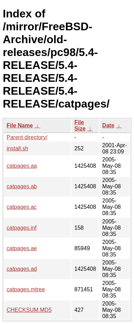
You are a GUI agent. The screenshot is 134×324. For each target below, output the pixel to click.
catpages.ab (22, 186)
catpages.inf (21, 228)
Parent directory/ (27, 137)
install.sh (17, 148)
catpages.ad (22, 269)
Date (108, 125)
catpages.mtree (26, 289)
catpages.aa (22, 166)
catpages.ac (21, 207)
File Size (79, 125)
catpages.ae (22, 248)
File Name (20, 125)
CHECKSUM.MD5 (29, 310)
